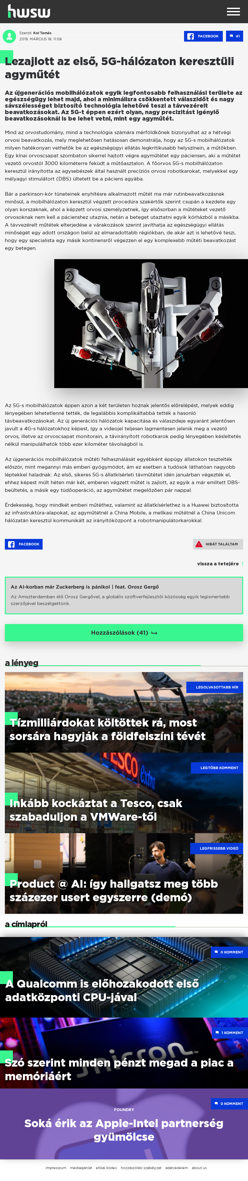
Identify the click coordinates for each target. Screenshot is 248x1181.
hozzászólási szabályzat (141, 1168)
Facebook (203, 36)
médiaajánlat (81, 1168)
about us (199, 1168)
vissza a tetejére (218, 564)
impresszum (56, 1168)
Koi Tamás (42, 33)
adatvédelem (176, 1168)
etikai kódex (106, 1168)
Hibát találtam (216, 544)
